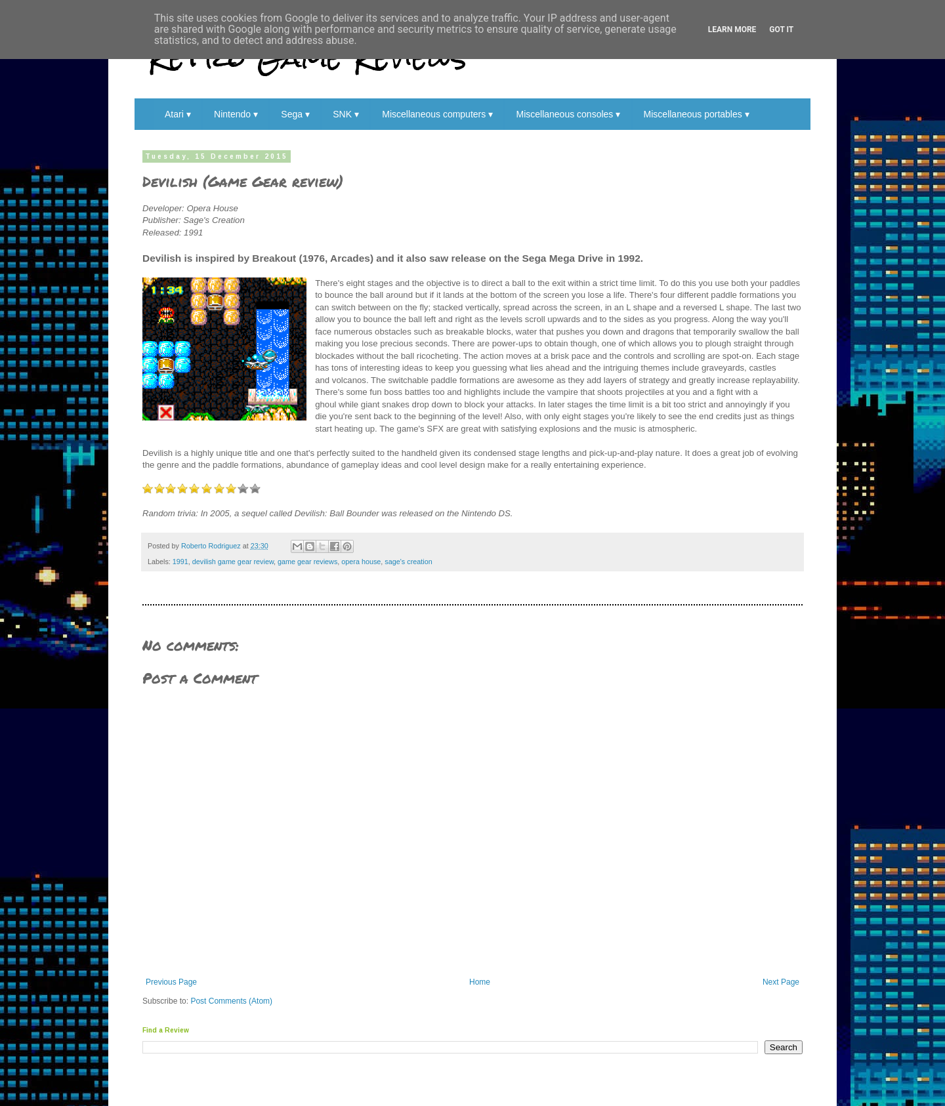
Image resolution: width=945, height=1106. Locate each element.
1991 (180, 561)
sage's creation (408, 561)
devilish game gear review (233, 561)
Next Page (781, 982)
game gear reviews (307, 561)
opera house (361, 561)
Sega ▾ (295, 114)
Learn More (732, 29)
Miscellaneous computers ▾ (437, 114)
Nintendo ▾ (236, 114)
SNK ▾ (346, 114)
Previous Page (171, 982)
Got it (781, 29)
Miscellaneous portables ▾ (696, 114)
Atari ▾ (178, 114)
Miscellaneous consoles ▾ (568, 114)
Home (479, 982)
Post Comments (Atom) (231, 1001)
